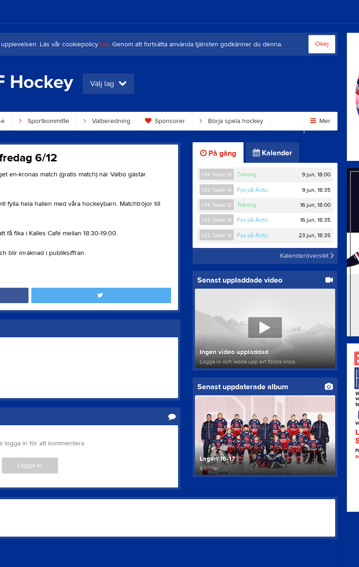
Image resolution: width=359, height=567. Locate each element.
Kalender (272, 153)
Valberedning (107, 121)
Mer (320, 121)
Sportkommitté (44, 121)
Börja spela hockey (231, 121)
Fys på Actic (252, 190)
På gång (218, 153)
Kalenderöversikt (307, 256)
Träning (246, 174)
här (104, 44)
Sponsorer (165, 121)
